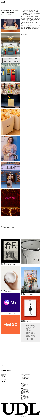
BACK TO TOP (4, 361)
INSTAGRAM (24, 385)
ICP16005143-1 (25, 416)
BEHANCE (23, 386)
